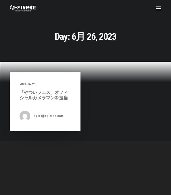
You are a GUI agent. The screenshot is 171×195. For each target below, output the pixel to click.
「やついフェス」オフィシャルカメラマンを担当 (44, 95)
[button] (158, 8)
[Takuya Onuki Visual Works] (23, 8)
